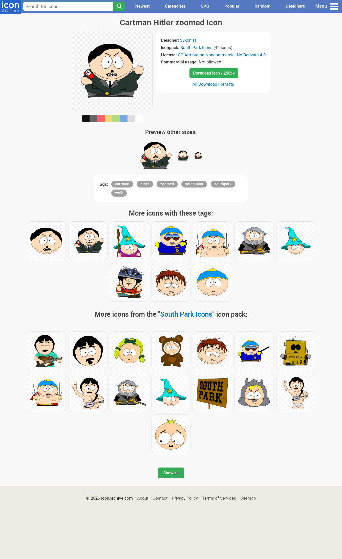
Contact (160, 498)
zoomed (167, 184)
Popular (231, 6)
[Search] (119, 6)
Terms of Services (219, 498)
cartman (122, 184)
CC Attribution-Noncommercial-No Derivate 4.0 (222, 54)
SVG (205, 6)
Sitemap (248, 498)
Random (262, 6)
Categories (175, 6)
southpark (223, 184)
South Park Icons (196, 47)
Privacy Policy (185, 498)
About (142, 498)
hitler (144, 184)
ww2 (119, 193)
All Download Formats (213, 84)
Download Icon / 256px (213, 73)
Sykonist (188, 40)
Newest (142, 6)
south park (194, 184)
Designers (295, 6)
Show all (171, 473)
